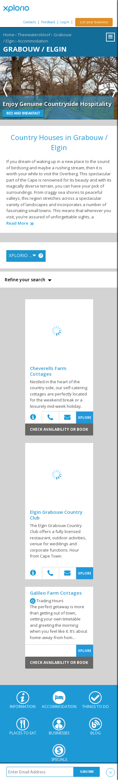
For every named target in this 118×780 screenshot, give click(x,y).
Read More (17, 223)
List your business (94, 22)
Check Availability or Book (59, 429)
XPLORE (84, 417)
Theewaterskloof (34, 34)
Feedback (48, 22)
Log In (64, 22)
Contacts (29, 22)
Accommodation (33, 41)
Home (8, 34)
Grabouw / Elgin (35, 48)
